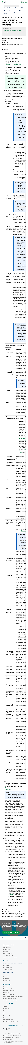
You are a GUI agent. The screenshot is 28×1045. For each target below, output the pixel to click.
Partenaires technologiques (9, 998)
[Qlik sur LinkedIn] (23, 1025)
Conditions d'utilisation (8, 1037)
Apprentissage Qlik (7, 953)
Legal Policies (6, 1035)
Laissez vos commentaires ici (11, 932)
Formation (5, 951)
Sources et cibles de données (10, 1000)
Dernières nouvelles (8, 1019)
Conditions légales (15, 1035)
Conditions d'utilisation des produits (10, 1033)
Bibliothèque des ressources (10, 957)
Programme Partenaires (8, 1015)
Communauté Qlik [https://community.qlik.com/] (13, 1025)
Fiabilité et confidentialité (9, 990)
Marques (17, 1037)
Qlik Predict (6, 978)
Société (5, 1006)
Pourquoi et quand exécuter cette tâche (12, 30)
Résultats (6, 33)
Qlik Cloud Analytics (8, 974)
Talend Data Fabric (7, 969)
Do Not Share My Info (7, 1039)
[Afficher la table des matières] (3, 6)
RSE (4, 1010)
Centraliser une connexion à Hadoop (13, 64)
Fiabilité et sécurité (7, 988)
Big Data (22, 6)
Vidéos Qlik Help (7, 947)
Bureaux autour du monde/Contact (11, 1021)
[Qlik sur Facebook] (9, 1028)
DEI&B (4, 1012)
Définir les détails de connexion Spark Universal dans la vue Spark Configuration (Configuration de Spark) (14, 12)
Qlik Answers (6, 976)
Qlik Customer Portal (8, 955)
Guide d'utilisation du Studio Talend (12, 6)
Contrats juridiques (7, 1031)
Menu (26, 2)
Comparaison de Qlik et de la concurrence (13, 996)
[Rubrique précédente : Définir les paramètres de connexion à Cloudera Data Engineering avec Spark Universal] (7, 938)
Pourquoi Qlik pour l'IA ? (8, 994)
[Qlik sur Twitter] (20, 1025)
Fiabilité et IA (6, 992)
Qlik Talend (6, 965)
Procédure (6, 32)
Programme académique (9, 1013)
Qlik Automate (6, 980)
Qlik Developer (6, 949)
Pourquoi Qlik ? (6, 986)
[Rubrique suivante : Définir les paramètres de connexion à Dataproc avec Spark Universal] (20, 938)
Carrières (5, 1017)
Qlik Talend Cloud (7, 967)
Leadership (6, 1008)
